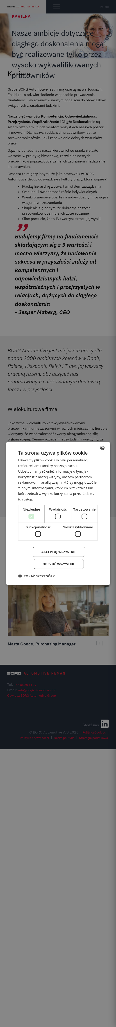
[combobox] (102, 448)
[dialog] (58, 513)
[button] (36, 576)
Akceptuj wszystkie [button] (58, 552)
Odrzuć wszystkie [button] (59, 564)
